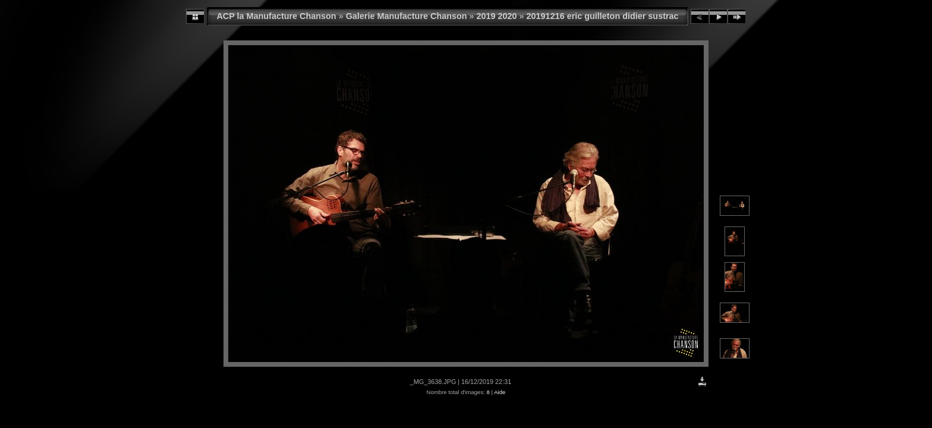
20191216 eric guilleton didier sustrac (603, 16)
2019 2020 (497, 16)
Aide (499, 392)
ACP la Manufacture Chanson (276, 16)
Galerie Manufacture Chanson (406, 16)
